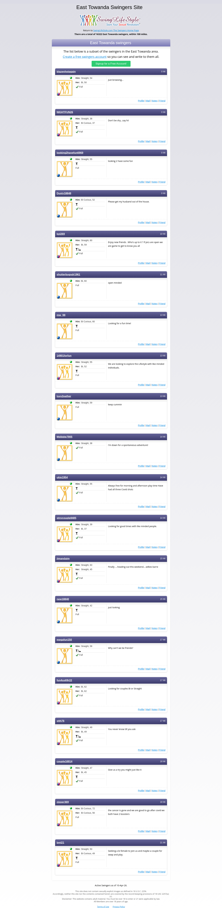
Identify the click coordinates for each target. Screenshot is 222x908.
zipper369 (63, 802)
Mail (148, 101)
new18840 (63, 599)
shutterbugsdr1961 (68, 274)
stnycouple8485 (66, 518)
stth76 (60, 720)
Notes (155, 101)
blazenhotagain (66, 71)
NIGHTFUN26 (65, 112)
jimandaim (63, 558)
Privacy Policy (119, 906)
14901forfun (64, 355)
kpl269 (61, 233)
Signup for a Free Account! (111, 63)
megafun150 (64, 639)
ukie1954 (62, 477)
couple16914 (64, 761)
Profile (141, 101)
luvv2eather (64, 396)
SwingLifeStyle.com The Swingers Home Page (116, 30)
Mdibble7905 (64, 436)
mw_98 (61, 315)
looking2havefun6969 (70, 152)
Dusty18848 (64, 193)
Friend (162, 101)
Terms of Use (103, 906)
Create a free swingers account (85, 56)
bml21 (60, 842)
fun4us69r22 (64, 680)
